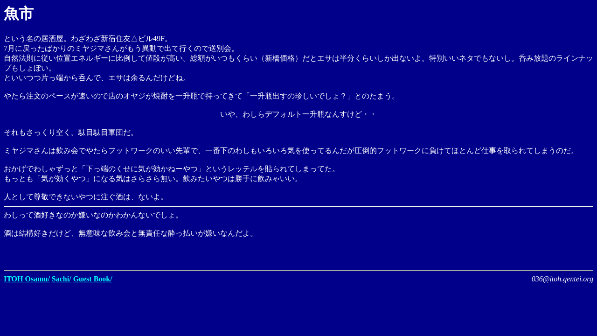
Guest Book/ (92, 279)
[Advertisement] (484, 252)
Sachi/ (61, 279)
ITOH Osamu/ (27, 279)
